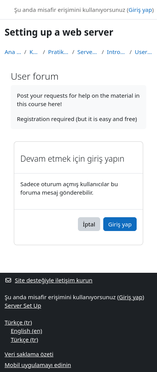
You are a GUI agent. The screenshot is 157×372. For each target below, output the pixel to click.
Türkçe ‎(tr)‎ (18, 322)
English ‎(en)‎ (26, 330)
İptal (89, 224)
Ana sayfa (13, 52)
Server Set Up (88, 52)
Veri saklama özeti (29, 354)
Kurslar (35, 52)
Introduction (117, 52)
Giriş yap (140, 9)
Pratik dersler (58, 52)
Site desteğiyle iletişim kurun (49, 280)
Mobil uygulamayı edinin (38, 365)
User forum (143, 52)
